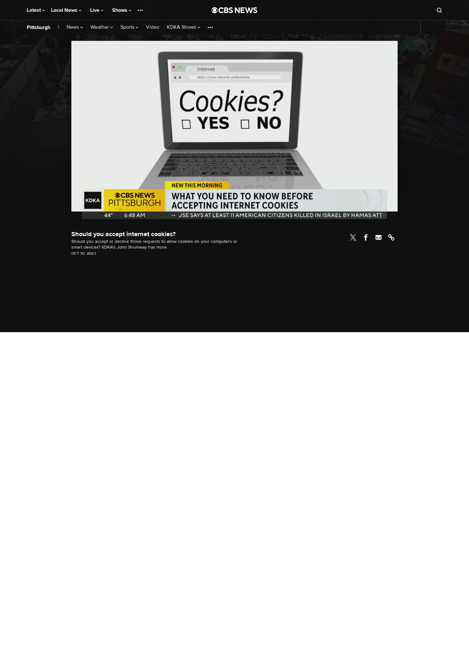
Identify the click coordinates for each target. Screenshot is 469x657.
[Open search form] (439, 10)
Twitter (353, 237)
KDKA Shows (183, 27)
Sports (129, 27)
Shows (121, 10)
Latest (36, 10)
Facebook (366, 237)
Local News (66, 10)
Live (96, 10)
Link (391, 237)
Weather (101, 27)
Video (152, 27)
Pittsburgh (38, 27)
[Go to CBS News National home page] (234, 10)
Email (378, 237)
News (75, 27)
